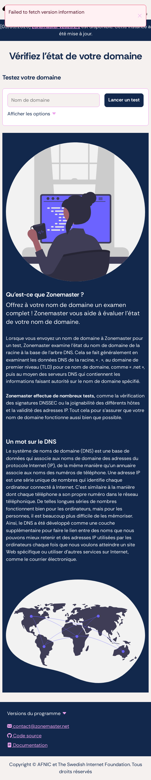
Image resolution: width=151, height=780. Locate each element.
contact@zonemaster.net (38, 726)
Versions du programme (34, 713)
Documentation (27, 745)
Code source (24, 736)
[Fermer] (139, 16)
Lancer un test (124, 100)
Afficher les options (28, 114)
